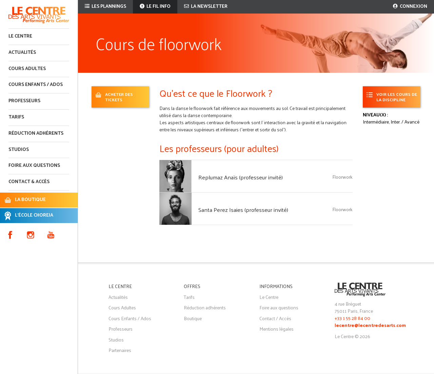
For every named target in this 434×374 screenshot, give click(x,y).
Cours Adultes (122, 307)
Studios (18, 150)
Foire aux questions (34, 166)
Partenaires (119, 350)
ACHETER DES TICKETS (119, 96)
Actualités (22, 53)
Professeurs (24, 101)
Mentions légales (276, 329)
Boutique (193, 318)
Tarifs (16, 117)
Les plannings (105, 6)
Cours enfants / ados (35, 85)
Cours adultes (27, 69)
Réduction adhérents (35, 133)
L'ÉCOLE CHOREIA (34, 215)
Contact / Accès (275, 318)
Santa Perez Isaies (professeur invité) (243, 209)
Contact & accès (29, 182)
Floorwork (342, 177)
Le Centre (20, 36)
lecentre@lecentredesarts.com (370, 326)
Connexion (410, 6)
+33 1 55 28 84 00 (352, 318)
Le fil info (155, 6)
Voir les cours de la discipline (396, 96)
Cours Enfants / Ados (129, 318)
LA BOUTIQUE (30, 200)
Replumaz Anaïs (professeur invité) (240, 177)
